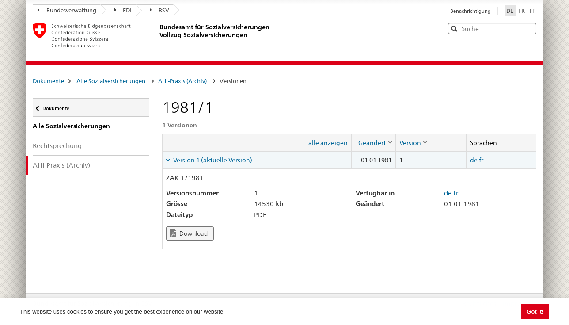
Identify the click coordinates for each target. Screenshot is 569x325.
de (474, 160)
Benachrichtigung (470, 11)
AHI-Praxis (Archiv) (182, 80)
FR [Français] (522, 10)
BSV (159, 10)
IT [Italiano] (532, 10)
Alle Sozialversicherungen (110, 80)
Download (189, 233)
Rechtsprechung (57, 145)
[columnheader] (373, 142)
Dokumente (48, 80)
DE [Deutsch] (510, 10)
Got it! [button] (535, 311)
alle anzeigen (328, 142)
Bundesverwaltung (67, 10)
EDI (123, 10)
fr (481, 160)
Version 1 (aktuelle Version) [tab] (212, 160)
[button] (529, 28)
